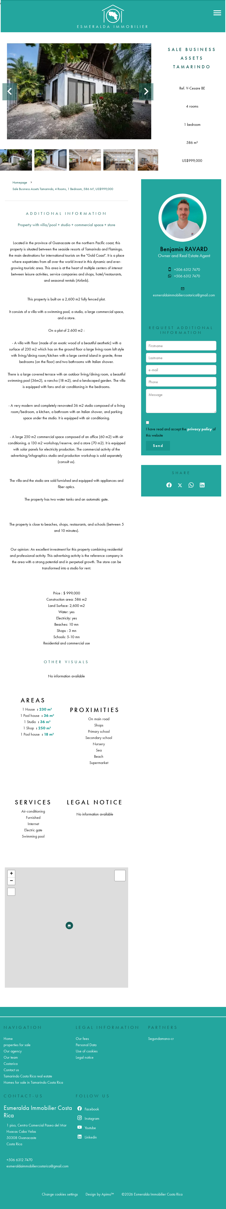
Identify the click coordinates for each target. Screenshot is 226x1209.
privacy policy (199, 429)
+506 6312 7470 (187, 269)
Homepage (20, 182)
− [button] (11, 881)
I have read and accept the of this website (181, 432)
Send (158, 445)
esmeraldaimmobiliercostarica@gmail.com (184, 295)
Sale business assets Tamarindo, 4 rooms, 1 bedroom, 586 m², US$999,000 (63, 189)
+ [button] (11, 874)
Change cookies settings (60, 1194)
